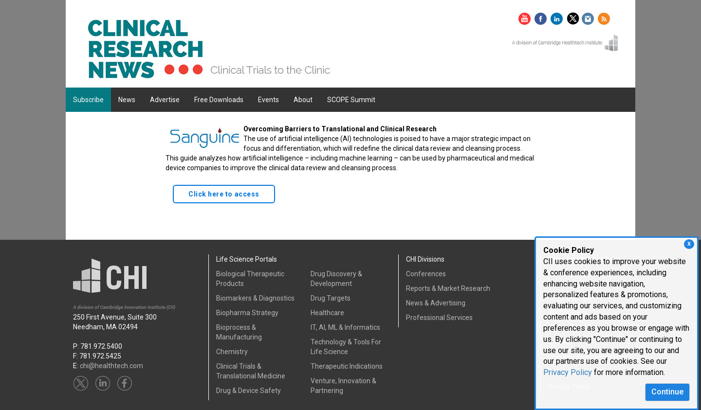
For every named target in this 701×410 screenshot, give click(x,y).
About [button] (303, 100)
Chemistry (232, 352)
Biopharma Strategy (247, 313)
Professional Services (439, 317)
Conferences (426, 274)
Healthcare (327, 313)
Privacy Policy (567, 372)
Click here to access (223, 194)
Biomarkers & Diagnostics (255, 298)
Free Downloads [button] (218, 100)
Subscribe (88, 100)
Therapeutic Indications (347, 366)
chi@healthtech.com (111, 366)
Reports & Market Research (448, 288)
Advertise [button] (165, 100)
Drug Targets (330, 298)
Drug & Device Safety (248, 390)
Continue (667, 391)
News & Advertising (435, 303)
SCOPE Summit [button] (351, 100)
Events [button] (268, 100)
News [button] (126, 100)
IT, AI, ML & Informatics (345, 327)
